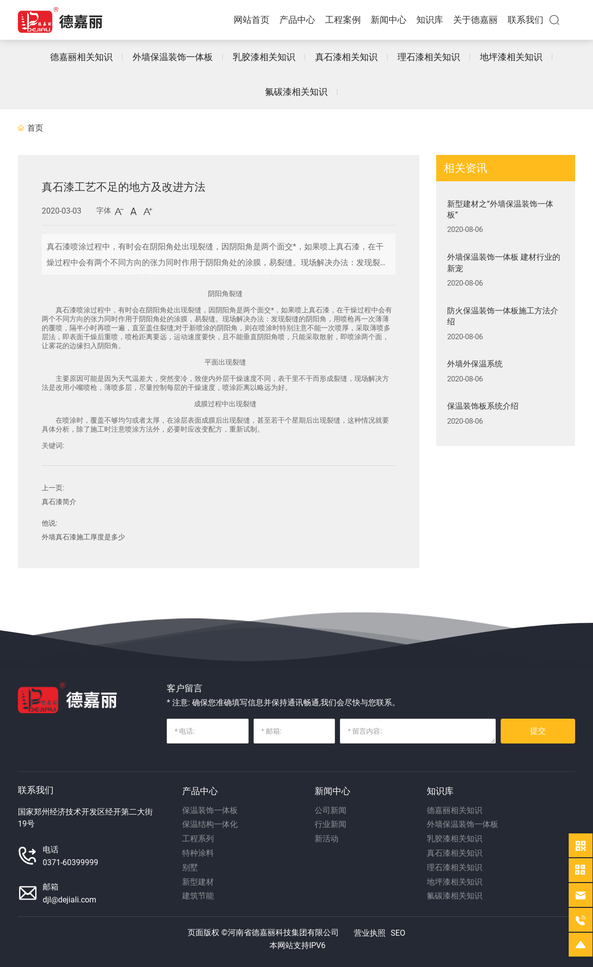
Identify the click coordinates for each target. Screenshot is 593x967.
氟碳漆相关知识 (296, 91)
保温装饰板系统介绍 (483, 406)
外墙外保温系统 (475, 364)
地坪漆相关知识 (511, 57)
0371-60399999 (70, 862)
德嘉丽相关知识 (81, 57)
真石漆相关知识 (346, 57)
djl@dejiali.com (69, 899)
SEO (398, 933)
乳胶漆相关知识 (264, 57)
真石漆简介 (59, 502)
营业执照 (370, 933)
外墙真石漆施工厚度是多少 (83, 537)
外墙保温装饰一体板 (172, 57)
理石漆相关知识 (428, 57)
